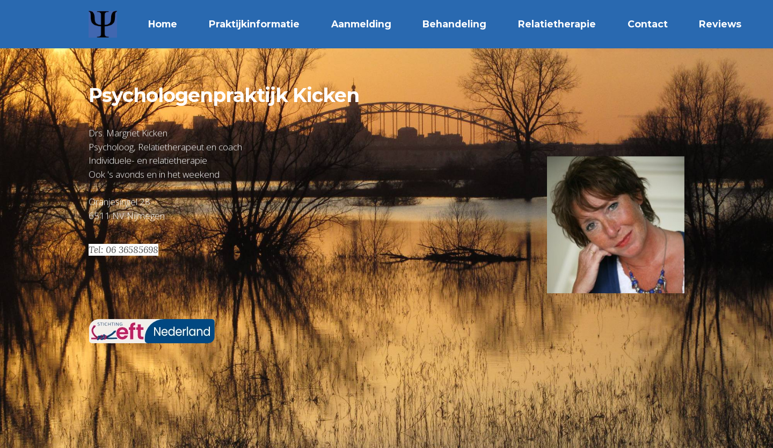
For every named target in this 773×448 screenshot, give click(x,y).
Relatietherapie (557, 24)
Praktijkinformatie (254, 24)
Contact (648, 24)
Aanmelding (361, 24)
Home (162, 24)
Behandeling (454, 24)
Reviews (720, 24)
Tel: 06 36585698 (123, 250)
